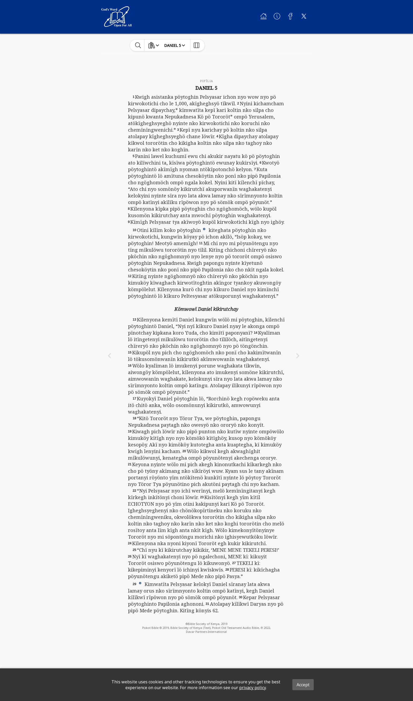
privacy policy (252, 687)
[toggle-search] (138, 45)
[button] (204, 228)
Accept (303, 685)
